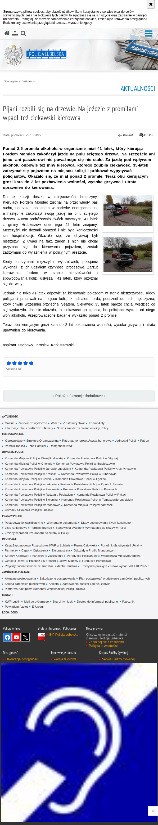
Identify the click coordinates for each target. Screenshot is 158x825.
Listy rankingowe (16, 527)
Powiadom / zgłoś (16, 606)
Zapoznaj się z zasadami (106, 642)
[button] (148, 34)
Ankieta (54, 583)
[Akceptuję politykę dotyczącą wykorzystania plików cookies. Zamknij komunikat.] (151, 4)
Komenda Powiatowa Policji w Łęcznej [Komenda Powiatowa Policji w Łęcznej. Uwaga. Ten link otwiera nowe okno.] (80, 479)
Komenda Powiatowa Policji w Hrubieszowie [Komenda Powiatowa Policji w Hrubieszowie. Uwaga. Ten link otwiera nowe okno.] (85, 463)
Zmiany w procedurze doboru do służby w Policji (37, 533)
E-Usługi (37, 606)
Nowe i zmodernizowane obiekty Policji (83, 428)
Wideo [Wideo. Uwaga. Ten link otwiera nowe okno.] (55, 423)
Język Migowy (69, 560)
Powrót (125, 135)
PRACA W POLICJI (12, 516)
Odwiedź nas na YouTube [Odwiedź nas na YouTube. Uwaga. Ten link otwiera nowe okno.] (16, 637)
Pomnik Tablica (15, 445)
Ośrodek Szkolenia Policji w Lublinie (29, 510)
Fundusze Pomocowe (96, 560)
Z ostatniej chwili (74, 423)
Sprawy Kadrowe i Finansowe (24, 555)
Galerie (10, 423)
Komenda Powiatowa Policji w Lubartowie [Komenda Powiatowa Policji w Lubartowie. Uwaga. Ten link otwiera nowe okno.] (89, 474)
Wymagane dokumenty (62, 522)
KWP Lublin (12, 601)
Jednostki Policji (126, 440)
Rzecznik (128, 601)
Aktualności (30, 81)
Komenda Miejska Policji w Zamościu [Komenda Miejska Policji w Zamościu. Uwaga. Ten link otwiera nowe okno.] (89, 504)
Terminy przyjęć (41, 527)
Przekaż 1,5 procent (42, 560)
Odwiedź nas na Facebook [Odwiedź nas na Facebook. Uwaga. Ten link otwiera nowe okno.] (7, 637)
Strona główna (12, 81)
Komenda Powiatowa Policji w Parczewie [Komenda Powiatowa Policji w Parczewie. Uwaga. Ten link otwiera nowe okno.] (32, 489)
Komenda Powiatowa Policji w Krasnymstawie (105, 468)
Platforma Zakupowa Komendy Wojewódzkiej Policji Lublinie (45, 588)
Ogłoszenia (40, 550)
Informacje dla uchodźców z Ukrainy (29, 428)
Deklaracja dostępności (22, 659)
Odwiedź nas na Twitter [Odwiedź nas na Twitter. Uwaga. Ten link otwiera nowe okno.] (25, 637)
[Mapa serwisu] (15, 33)
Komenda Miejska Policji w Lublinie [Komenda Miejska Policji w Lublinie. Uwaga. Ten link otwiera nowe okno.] (28, 479)
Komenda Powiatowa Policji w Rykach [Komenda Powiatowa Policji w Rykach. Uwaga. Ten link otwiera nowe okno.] (101, 494)
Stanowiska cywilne (69, 527)
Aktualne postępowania (20, 578)
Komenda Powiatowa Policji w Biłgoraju (93, 458)
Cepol (25, 550)
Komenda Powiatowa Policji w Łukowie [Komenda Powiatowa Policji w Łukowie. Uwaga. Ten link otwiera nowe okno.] (31, 484)
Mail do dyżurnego (36, 601)
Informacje (9, 539)
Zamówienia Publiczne (16, 572)
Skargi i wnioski (62, 601)
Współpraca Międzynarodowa (121, 555)
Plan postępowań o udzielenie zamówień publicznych (114, 578)
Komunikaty (97, 423)
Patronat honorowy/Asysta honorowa (86, 440)
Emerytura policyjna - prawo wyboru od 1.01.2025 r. (115, 566)
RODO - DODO (10, 612)
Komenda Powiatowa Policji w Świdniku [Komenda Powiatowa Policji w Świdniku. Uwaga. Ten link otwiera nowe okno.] (31, 499)
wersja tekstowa (65, 659)
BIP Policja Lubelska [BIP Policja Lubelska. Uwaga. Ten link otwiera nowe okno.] (63, 634)
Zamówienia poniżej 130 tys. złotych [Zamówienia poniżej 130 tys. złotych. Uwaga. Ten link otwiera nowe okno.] (86, 583)
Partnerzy (11, 550)
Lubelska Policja (13, 434)
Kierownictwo (13, 440)
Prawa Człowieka (85, 545)
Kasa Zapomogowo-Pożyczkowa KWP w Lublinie (37, 545)
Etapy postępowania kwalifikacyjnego (106, 522)
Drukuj (146, 135)
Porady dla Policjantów (82, 555)
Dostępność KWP (61, 445)
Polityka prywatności (103, 646)
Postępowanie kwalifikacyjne (24, 522)
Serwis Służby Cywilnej (118, 659)
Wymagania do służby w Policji (105, 527)
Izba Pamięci (37, 445)
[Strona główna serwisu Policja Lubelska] (7, 33)
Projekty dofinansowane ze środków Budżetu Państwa (41, 566)
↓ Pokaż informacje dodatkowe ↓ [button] (79, 396)
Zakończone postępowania (57, 578)
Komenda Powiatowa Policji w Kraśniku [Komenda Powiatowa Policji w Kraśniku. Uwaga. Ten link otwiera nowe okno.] (31, 474)
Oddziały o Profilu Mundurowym (95, 550)
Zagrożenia (55, 555)
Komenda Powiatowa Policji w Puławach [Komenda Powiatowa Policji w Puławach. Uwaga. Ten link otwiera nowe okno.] (90, 489)
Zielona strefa (61, 550)
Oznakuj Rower (15, 560)
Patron (144, 440)
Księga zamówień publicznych (25, 583)
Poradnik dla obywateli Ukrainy (121, 545)
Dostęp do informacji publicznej (98, 601)
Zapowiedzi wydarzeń (32, 423)
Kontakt (7, 595)
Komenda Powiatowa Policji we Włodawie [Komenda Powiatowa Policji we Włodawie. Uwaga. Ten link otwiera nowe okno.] (32, 504)
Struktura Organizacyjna (42, 440)
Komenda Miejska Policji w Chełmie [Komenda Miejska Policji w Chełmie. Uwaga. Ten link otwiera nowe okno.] (28, 463)
